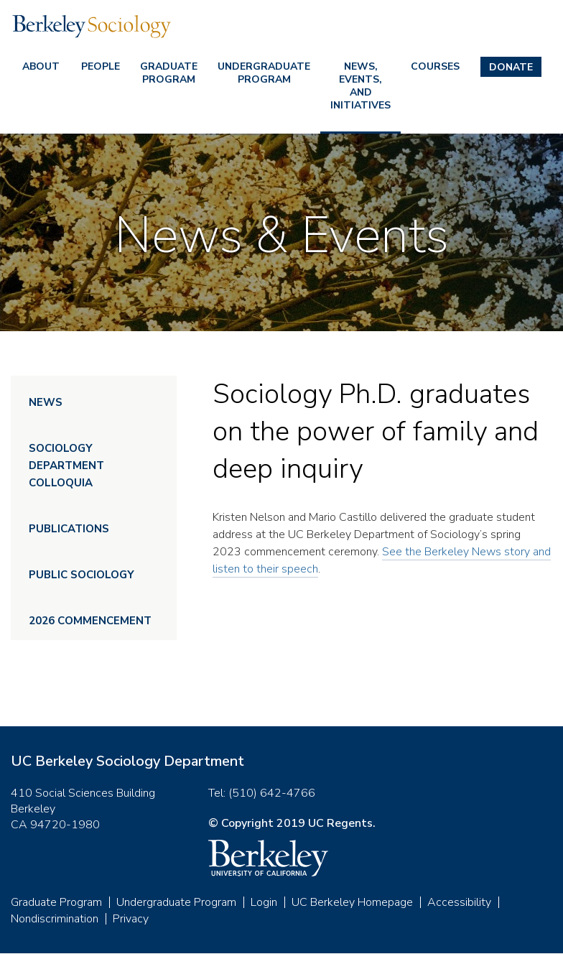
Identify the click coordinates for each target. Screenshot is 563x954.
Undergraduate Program (264, 73)
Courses (435, 66)
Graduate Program (168, 73)
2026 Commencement (90, 620)
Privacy (131, 919)
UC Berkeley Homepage (352, 902)
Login (264, 902)
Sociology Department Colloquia (66, 465)
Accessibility (459, 902)
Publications (69, 529)
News (45, 402)
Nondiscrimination (54, 919)
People (100, 66)
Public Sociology (81, 575)
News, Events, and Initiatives (360, 86)
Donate (511, 67)
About (41, 66)
